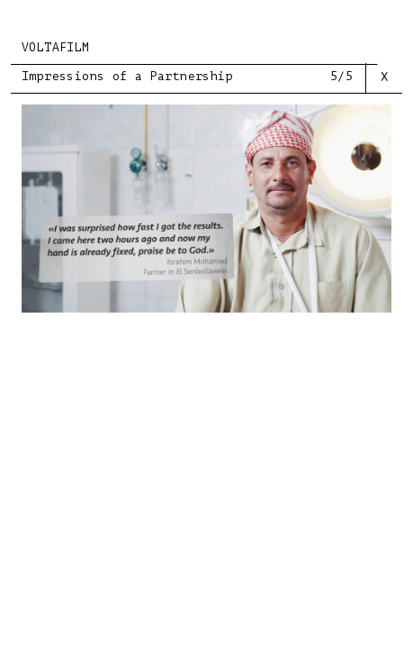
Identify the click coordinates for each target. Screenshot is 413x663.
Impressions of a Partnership (127, 76)
